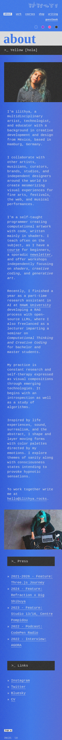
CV (13, 699)
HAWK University (35, 305)
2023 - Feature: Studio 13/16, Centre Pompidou (32, 614)
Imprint (7, 738)
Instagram (20, 680)
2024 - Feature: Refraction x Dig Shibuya (27, 595)
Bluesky (18, 693)
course (13, 250)
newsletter (40, 255)
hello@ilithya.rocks (27, 499)
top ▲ (8, 730)
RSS (16, 738)
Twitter (18, 687)
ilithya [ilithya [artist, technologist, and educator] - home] (43, 4)
